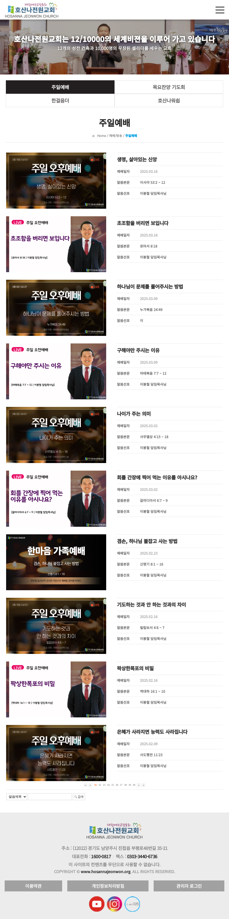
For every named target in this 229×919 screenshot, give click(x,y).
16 (117, 785)
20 (134, 785)
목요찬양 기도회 (169, 87)
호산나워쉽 (169, 100)
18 (125, 785)
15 (112, 785)
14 (108, 785)
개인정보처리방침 (108, 886)
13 (104, 785)
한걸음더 (60, 100)
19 (129, 785)
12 (100, 785)
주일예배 (60, 87)
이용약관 (33, 886)
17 (121, 785)
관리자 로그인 (189, 886)
